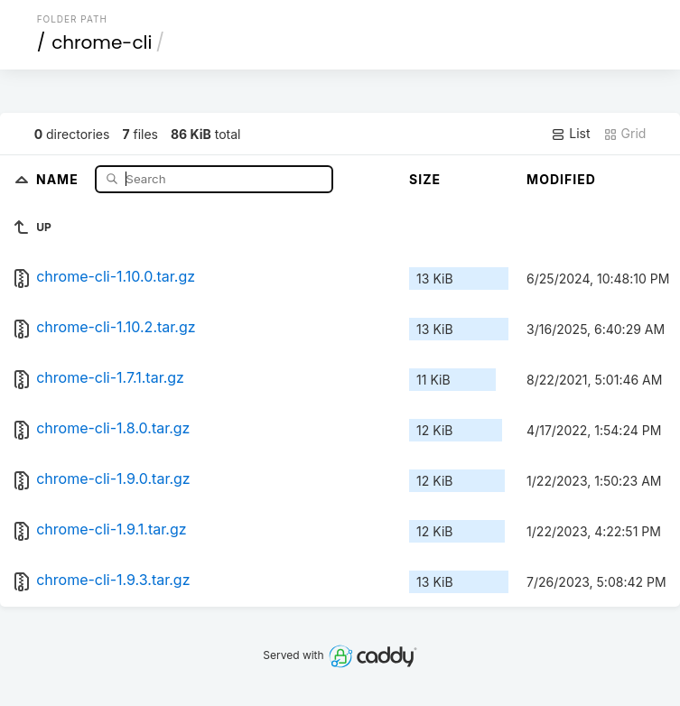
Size (425, 179)
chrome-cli (101, 42)
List (570, 133)
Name (59, 178)
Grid (625, 133)
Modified (561, 179)
